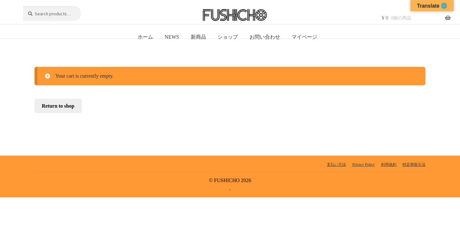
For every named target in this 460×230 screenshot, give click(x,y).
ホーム (145, 37)
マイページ (304, 37)
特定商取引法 (413, 164)
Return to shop (58, 106)
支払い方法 (336, 164)
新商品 (198, 37)
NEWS (172, 37)
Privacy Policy (363, 164)
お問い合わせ (264, 37)
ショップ (228, 37)
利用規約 (388, 164)
